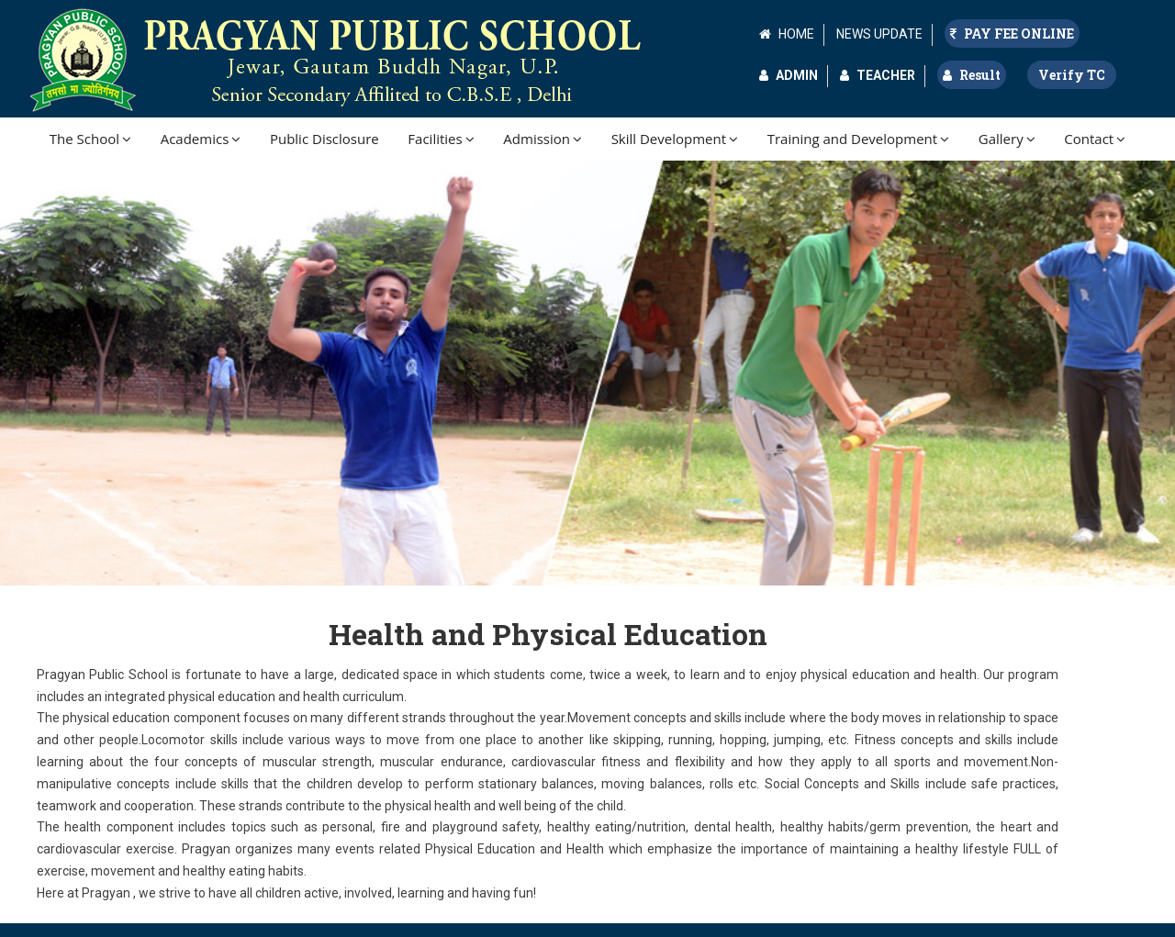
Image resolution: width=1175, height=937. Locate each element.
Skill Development (674, 138)
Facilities (441, 138)
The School (90, 138)
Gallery (1007, 138)
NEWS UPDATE (879, 34)
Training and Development (858, 138)
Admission (542, 138)
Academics (201, 138)
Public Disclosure (324, 138)
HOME (796, 34)
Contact (1094, 138)
